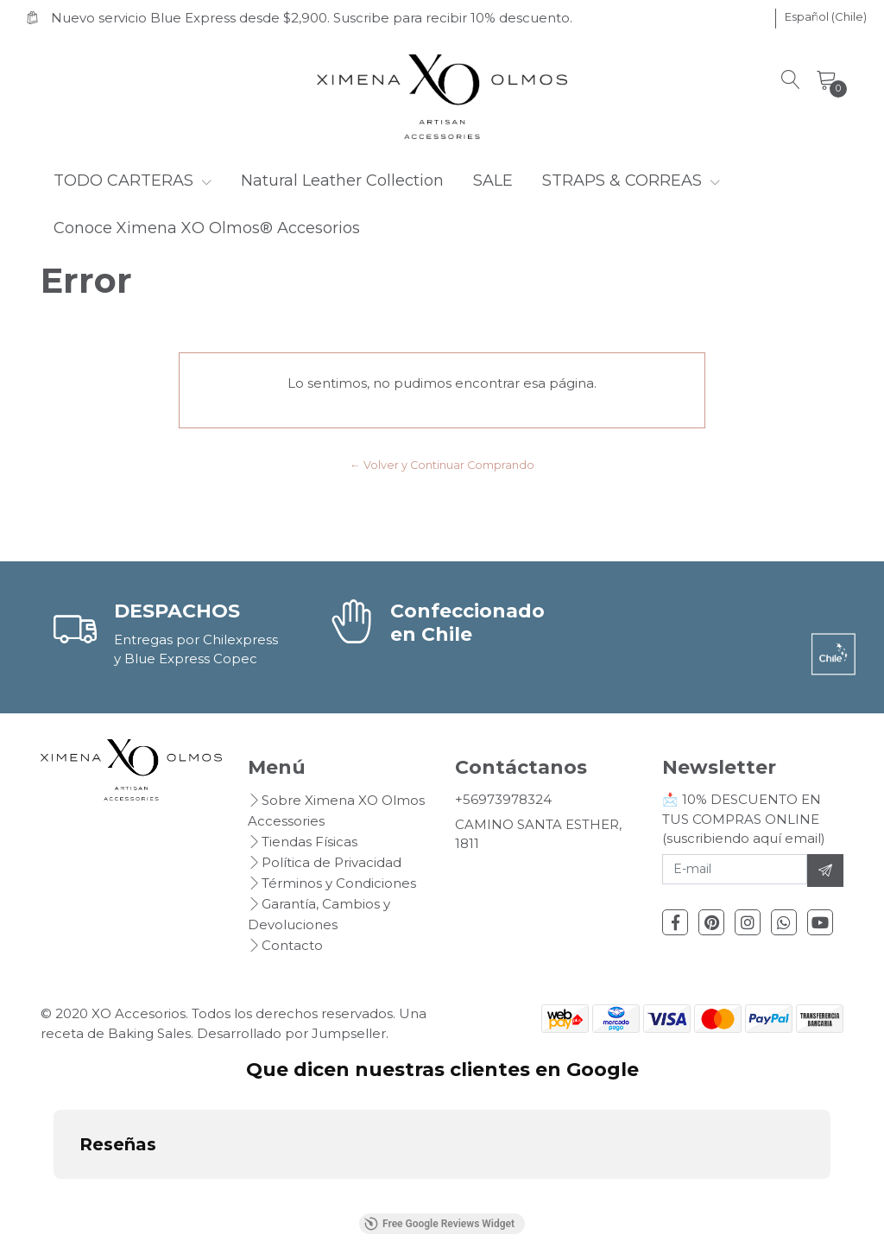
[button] (825, 17)
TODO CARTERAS (133, 180)
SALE (493, 180)
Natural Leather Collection (342, 180)
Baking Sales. (152, 1033)
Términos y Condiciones (339, 883)
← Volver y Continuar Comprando (442, 465)
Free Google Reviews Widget (439, 1224)
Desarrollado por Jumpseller (291, 1033)
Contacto (292, 945)
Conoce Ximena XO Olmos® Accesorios (207, 227)
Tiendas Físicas (309, 841)
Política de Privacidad (331, 862)
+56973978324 (503, 799)
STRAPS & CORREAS (631, 180)
